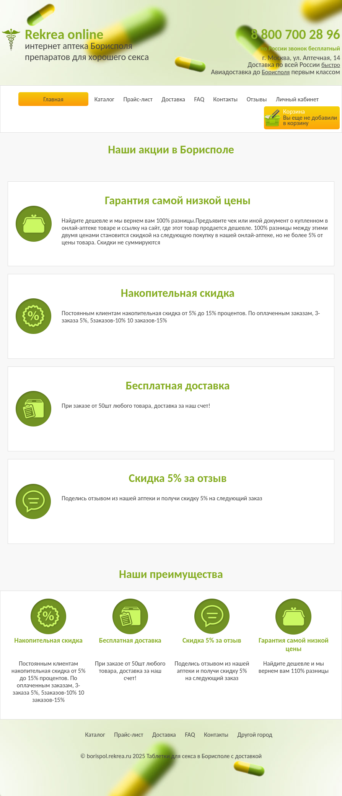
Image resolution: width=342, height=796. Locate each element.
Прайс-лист (137, 99)
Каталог (104, 99)
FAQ (199, 99)
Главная (53, 99)
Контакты (225, 99)
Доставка (173, 99)
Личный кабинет (297, 99)
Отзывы (257, 99)
